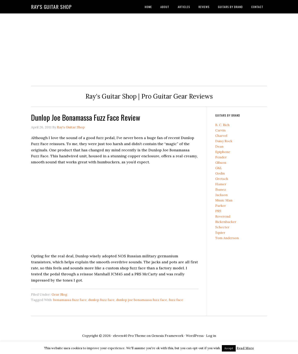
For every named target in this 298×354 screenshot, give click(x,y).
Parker (220, 205)
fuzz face (176, 300)
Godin (220, 173)
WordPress (195, 336)
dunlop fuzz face (101, 300)
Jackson (221, 195)
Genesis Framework (167, 336)
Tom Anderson (227, 238)
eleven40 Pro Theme (129, 336)
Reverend (222, 216)
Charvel (221, 136)
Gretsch (221, 179)
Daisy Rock (223, 141)
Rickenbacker (225, 222)
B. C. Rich (222, 125)
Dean (219, 146)
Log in (211, 336)
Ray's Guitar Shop (51, 6)
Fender (221, 157)
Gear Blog (59, 294)
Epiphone (222, 152)
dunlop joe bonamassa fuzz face (141, 300)
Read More (245, 348)
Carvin (220, 130)
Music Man (223, 200)
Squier (220, 232)
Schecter (222, 227)
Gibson (220, 162)
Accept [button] (228, 348)
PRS (218, 211)
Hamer (220, 184)
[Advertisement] (149, 48)
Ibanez (220, 189)
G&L (218, 168)
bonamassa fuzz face (70, 300)
